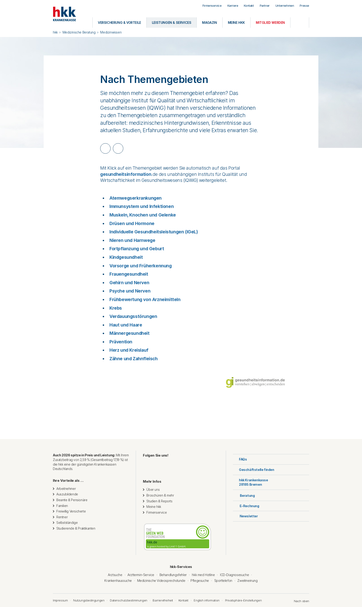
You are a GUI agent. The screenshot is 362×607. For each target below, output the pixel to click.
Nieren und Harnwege (132, 240)
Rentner (62, 517)
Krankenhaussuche (118, 581)
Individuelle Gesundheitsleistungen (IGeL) (153, 232)
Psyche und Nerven (129, 291)
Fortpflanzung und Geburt (136, 248)
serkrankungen (146, 198)
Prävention (120, 342)
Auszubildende (67, 494)
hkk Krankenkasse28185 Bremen (250, 482)
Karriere (232, 5)
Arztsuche (115, 575)
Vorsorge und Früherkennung (140, 265)
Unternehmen (284, 5)
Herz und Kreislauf (128, 350)
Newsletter (245, 516)
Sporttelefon (223, 581)
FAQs (240, 459)
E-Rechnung (246, 506)
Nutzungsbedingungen (88, 600)
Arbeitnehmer (66, 489)
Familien (62, 506)
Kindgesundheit (126, 257)
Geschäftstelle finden (253, 470)
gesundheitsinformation (125, 174)
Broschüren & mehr (160, 495)
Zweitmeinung (247, 581)
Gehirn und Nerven (129, 282)
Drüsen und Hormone (131, 223)
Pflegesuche (199, 581)
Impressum (60, 600)
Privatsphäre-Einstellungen (243, 600)
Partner (265, 5)
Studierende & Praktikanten (75, 528)
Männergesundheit (129, 333)
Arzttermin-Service (140, 575)
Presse (304, 5)
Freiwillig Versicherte (71, 511)
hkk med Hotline (203, 575)
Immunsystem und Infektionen (141, 206)
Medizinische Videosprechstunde (161, 581)
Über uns (153, 489)
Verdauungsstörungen (133, 316)
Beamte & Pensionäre (71, 500)
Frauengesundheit (128, 274)
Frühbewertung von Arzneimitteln (145, 299)
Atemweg (119, 198)
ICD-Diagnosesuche (234, 575)
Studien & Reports (159, 501)
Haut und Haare (125, 325)
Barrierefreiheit (163, 600)
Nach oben (299, 601)
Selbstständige (67, 523)
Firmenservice (212, 5)
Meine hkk (153, 507)
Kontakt (249, 5)
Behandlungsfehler (173, 575)
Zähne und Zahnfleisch (133, 358)
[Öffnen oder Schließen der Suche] (299, 22)
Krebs (115, 308)
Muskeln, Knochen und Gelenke (142, 215)
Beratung (244, 495)
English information (206, 600)
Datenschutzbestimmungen (128, 600)
